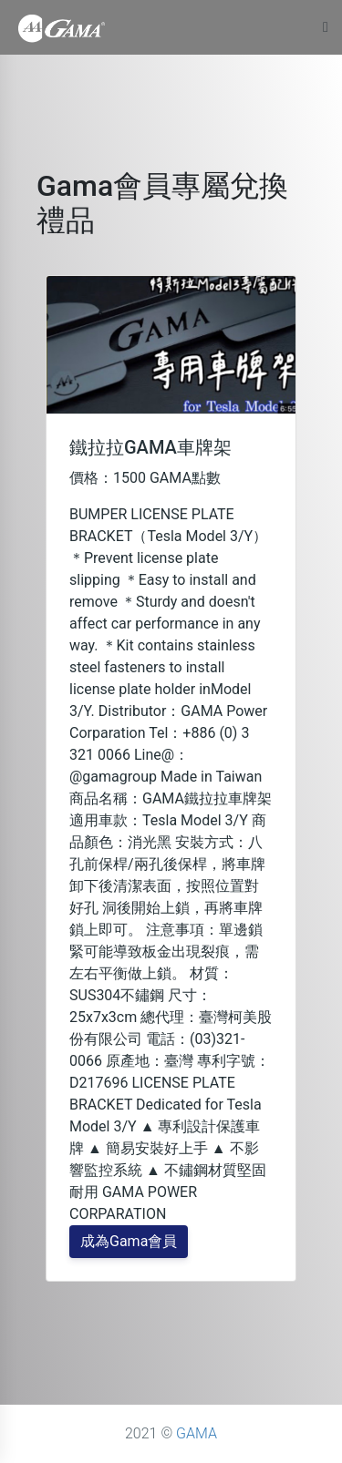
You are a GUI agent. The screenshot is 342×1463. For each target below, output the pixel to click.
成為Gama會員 (128, 1241)
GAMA (196, 1433)
